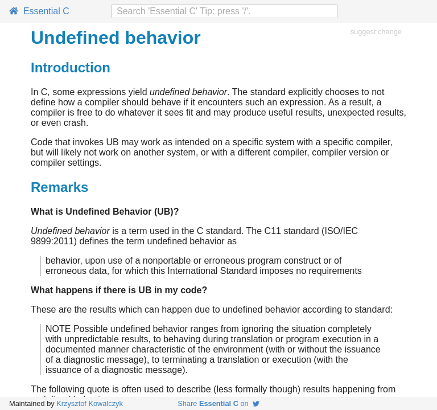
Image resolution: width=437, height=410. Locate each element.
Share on (218, 403)
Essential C (39, 11)
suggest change (376, 31)
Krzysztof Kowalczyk (89, 403)
